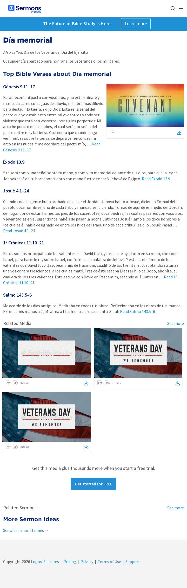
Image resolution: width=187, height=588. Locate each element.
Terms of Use (109, 561)
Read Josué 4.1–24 (19, 230)
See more (175, 323)
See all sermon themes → (26, 530)
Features (51, 561)
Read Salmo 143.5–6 (137, 311)
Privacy (87, 561)
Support (132, 561)
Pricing (69, 561)
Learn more (136, 23)
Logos (36, 561)
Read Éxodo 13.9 (156, 178)
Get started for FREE (93, 483)
